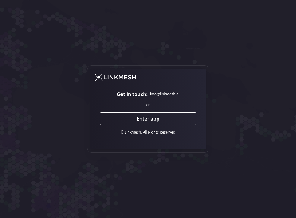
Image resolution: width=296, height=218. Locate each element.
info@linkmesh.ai (164, 94)
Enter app (148, 118)
